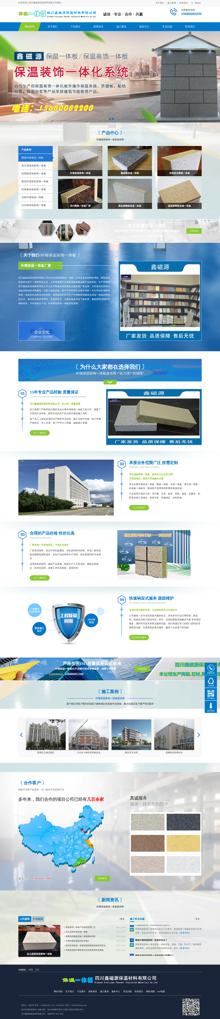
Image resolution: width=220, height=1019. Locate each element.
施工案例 (171, 3)
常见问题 (167, 26)
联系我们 (183, 3)
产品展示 (75, 26)
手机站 (196, 3)
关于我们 (160, 3)
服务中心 (144, 26)
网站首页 (30, 26)
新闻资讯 (98, 26)
